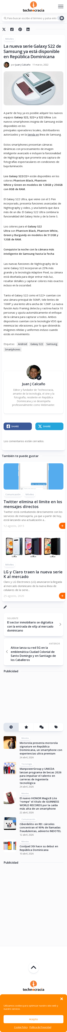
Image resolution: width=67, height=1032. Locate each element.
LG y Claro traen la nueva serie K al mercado (33, 574)
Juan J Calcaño (23, 64)
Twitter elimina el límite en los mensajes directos (33, 504)
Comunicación (13, 494)
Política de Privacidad (40, 1027)
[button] (61, 999)
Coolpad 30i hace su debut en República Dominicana (39, 848)
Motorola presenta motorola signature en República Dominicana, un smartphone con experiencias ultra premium (41, 748)
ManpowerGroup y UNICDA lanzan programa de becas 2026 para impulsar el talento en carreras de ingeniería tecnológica (40, 775)
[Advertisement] (30, 699)
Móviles (9, 38)
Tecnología (26, 764)
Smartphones (12, 349)
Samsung (51, 344)
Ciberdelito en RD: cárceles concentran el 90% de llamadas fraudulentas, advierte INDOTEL (40, 827)
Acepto (33, 1019)
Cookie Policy (21, 1027)
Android (22, 344)
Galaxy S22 (36, 344)
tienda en (33, 134)
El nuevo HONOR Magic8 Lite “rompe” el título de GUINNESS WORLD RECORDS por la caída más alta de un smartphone (39, 803)
